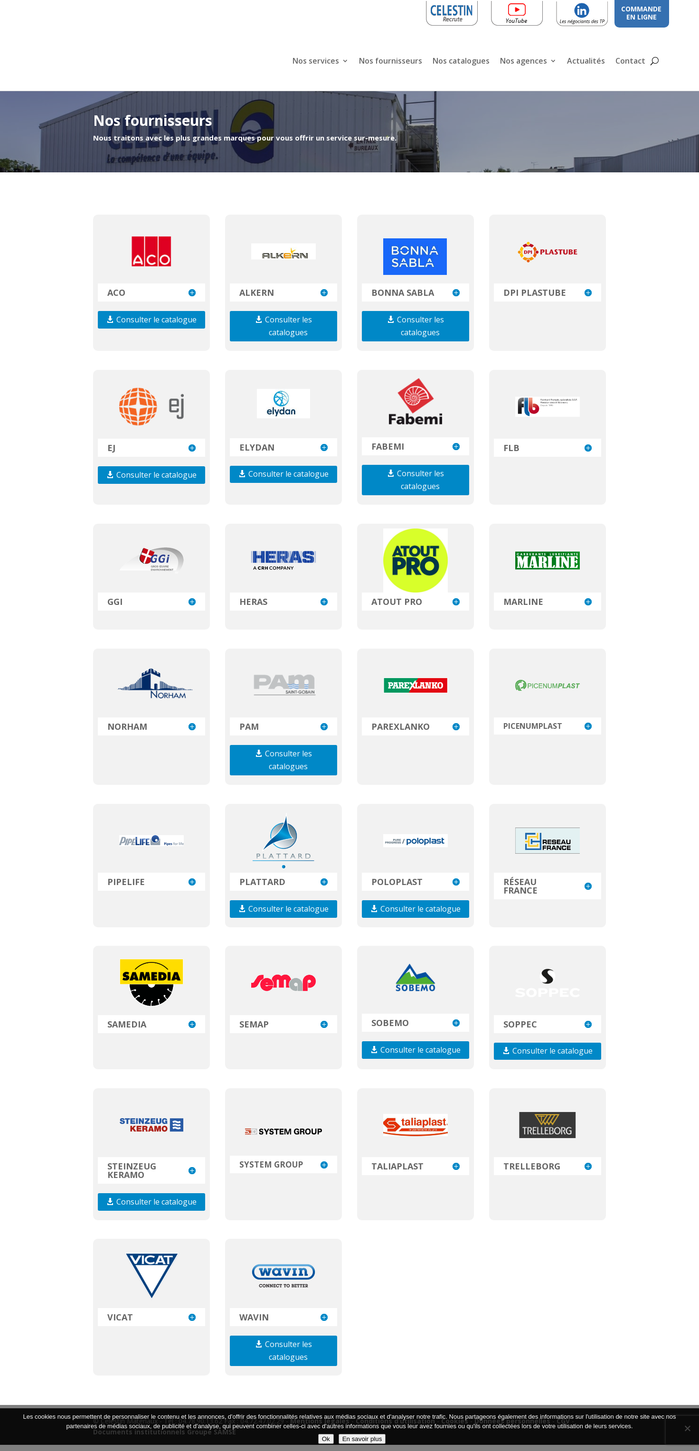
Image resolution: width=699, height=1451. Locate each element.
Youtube (531, 11)
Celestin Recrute (454, 11)
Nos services (316, 61)
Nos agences (523, 61)
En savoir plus (362, 1438)
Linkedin (596, 11)
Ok (326, 1438)
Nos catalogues (461, 61)
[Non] (687, 1428)
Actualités (586, 61)
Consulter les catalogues (288, 332)
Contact (630, 61)
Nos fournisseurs (390, 61)
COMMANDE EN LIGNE (641, 12)
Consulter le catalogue (156, 325)
